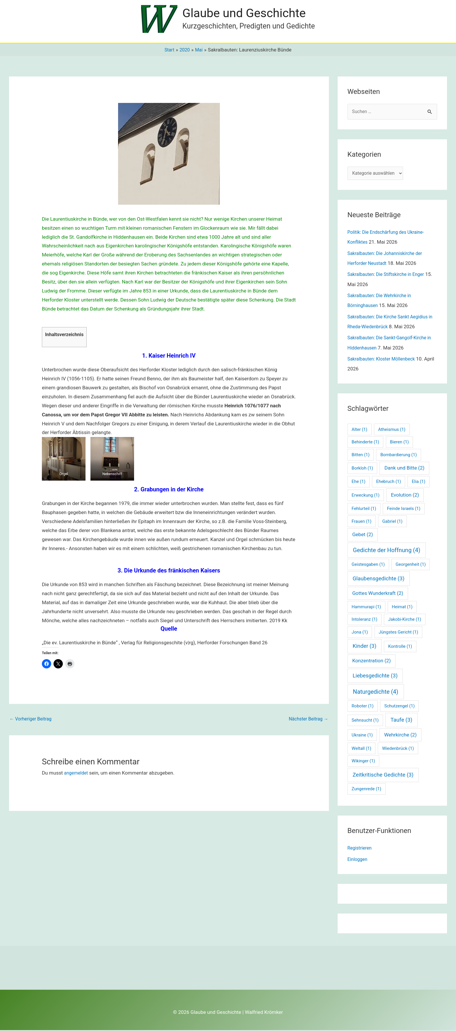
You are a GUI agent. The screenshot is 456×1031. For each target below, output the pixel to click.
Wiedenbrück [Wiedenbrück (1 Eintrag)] (398, 749)
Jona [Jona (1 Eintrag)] (360, 633)
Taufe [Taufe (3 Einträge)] (401, 721)
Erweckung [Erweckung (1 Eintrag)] (366, 496)
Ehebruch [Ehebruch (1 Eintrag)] (388, 482)
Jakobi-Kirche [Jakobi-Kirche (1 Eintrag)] (404, 620)
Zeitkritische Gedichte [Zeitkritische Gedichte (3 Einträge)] (382, 776)
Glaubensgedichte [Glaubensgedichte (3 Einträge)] (378, 579)
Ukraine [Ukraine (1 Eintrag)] (362, 736)
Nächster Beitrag (306, 720)
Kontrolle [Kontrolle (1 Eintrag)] (400, 647)
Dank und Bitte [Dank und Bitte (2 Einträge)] (404, 469)
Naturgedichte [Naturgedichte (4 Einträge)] (375, 692)
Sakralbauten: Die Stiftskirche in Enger (389, 276)
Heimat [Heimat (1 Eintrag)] (402, 607)
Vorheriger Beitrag (32, 720)
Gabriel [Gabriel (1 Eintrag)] (392, 522)
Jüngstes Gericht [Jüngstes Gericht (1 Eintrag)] (398, 633)
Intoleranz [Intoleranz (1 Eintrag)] (364, 620)
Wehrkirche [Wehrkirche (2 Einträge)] (400, 736)
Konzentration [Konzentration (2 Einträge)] (371, 662)
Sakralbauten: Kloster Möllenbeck (384, 360)
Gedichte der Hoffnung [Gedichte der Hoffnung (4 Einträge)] (387, 550)
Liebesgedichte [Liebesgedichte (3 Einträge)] (375, 676)
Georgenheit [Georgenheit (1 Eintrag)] (411, 565)
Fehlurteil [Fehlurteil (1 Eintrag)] (364, 509)
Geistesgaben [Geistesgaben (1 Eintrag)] (368, 565)
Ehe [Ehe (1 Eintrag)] (358, 482)
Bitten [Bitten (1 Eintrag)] (361, 455)
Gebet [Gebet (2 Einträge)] (362, 535)
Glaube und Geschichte (248, 13)
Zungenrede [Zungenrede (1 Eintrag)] (366, 790)
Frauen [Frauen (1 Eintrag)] (361, 522)
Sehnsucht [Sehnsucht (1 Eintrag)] (365, 721)
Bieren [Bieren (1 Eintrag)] (399, 443)
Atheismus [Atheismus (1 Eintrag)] (391, 430)
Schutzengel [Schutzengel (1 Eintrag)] (399, 706)
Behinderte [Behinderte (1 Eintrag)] (365, 443)
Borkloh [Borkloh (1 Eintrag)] (362, 469)
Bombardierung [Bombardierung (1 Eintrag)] (398, 455)
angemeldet (77, 774)
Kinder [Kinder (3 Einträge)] (364, 647)
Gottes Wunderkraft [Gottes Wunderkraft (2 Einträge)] (377, 594)
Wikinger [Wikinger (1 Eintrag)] (363, 761)
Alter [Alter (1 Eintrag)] (359, 430)
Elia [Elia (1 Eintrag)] (418, 482)
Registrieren (361, 849)
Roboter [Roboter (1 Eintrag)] (362, 706)
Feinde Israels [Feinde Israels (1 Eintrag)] (404, 509)
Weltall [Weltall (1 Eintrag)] (361, 749)
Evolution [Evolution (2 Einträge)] (405, 496)
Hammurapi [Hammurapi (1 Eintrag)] (366, 607)
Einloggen (358, 860)
